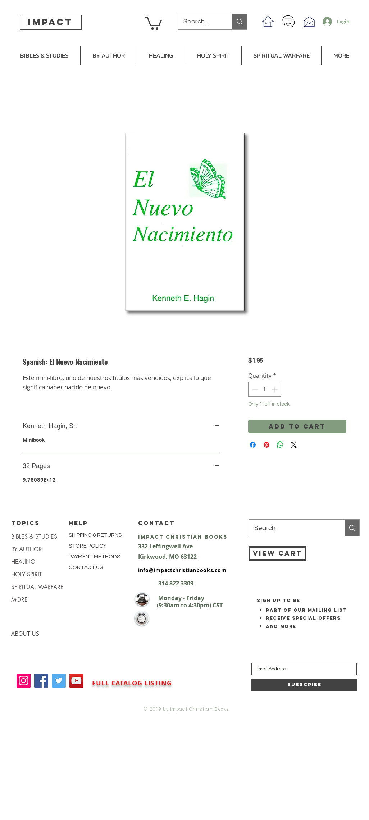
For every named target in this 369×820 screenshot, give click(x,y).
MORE (19, 599)
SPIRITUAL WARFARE (37, 587)
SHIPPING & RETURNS (95, 535)
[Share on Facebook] (253, 444)
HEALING (23, 562)
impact (50, 22)
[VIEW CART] (277, 553)
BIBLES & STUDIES (34, 536)
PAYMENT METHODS (94, 556)
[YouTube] (76, 681)
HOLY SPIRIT (26, 574)
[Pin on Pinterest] (266, 444)
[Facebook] (41, 681)
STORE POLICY (88, 546)
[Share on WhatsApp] (280, 444)
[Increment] (275, 389)
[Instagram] (24, 681)
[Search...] (200, 21)
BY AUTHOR (26, 549)
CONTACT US (86, 567)
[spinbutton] (264, 389)
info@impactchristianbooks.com (182, 570)
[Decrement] (254, 389)
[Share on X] (294, 444)
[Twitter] (59, 681)
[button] (153, 22)
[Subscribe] (304, 685)
